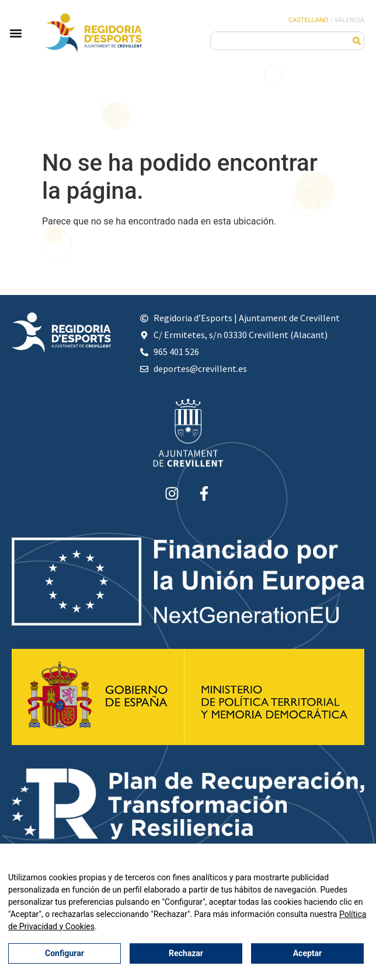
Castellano (308, 20)
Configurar (64, 953)
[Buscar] (357, 41)
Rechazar (186, 953)
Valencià (349, 20)
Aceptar (307, 953)
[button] (15, 33)
